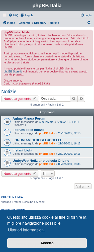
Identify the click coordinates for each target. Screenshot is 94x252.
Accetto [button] (47, 243)
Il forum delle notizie (29, 130)
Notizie (9, 91)
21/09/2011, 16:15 (69, 143)
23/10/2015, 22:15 (69, 133)
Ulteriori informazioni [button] (26, 230)
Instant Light (22, 150)
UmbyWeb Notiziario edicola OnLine (41, 160)
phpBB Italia (47, 133)
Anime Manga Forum (29, 118)
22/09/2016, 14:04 (67, 121)
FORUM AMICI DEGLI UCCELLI (37, 140)
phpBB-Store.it (13, 71)
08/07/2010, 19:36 (69, 163)
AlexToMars (46, 121)
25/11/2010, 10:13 (69, 153)
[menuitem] (13, 15)
